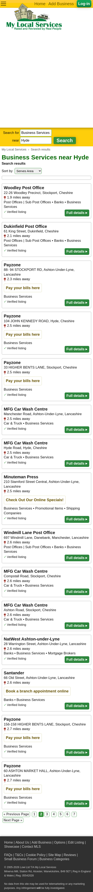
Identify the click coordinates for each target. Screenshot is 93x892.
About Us (22, 842)
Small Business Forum (20, 859)
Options (59, 842)
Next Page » (13, 820)
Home (39, 3)
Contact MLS (31, 846)
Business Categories (54, 859)
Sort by (7, 171)
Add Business (61, 3)
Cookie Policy (36, 855)
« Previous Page (16, 814)
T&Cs (19, 855)
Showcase (11, 846)
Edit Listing (76, 842)
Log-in (84, 3)
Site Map (54, 855)
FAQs (8, 855)
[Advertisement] (46, 79)
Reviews (70, 855)
